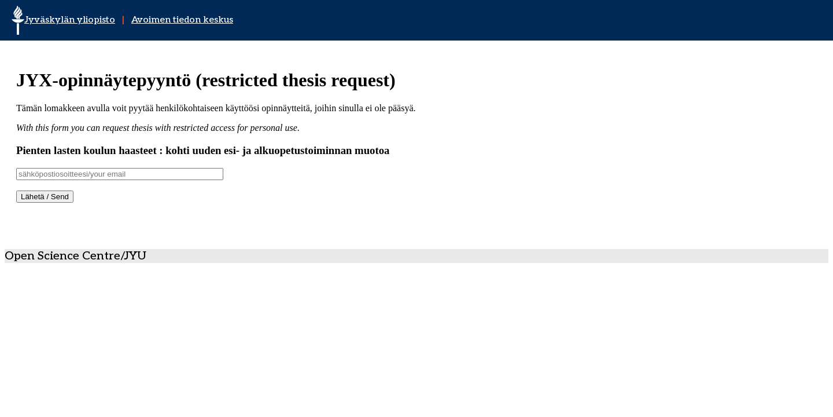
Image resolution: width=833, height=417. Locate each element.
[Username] (119, 174)
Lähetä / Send (45, 196)
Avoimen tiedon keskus (182, 19)
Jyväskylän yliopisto (69, 19)
